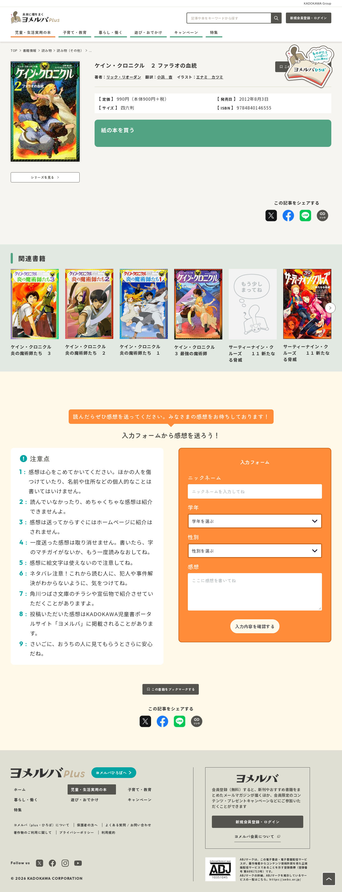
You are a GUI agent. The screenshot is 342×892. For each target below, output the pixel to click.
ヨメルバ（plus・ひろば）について (41, 825)
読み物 (47, 50)
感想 (193, 566)
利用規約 (108, 832)
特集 (214, 32)
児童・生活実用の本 (33, 32)
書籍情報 (29, 50)
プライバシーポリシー (76, 832)
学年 (193, 507)
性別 (193, 537)
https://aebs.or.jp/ (285, 879)
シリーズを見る (42, 177)
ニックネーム (204, 478)
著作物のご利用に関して (33, 832)
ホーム (20, 789)
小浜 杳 (165, 77)
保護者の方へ (87, 825)
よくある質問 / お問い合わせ (128, 825)
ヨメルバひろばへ (111, 772)
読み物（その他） (70, 50)
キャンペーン (186, 32)
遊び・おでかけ (148, 32)
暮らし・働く (111, 32)
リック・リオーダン (123, 77)
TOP (14, 50)
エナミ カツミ (209, 77)
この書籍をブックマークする (173, 689)
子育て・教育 (75, 32)
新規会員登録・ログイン (308, 17)
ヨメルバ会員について (254, 836)
